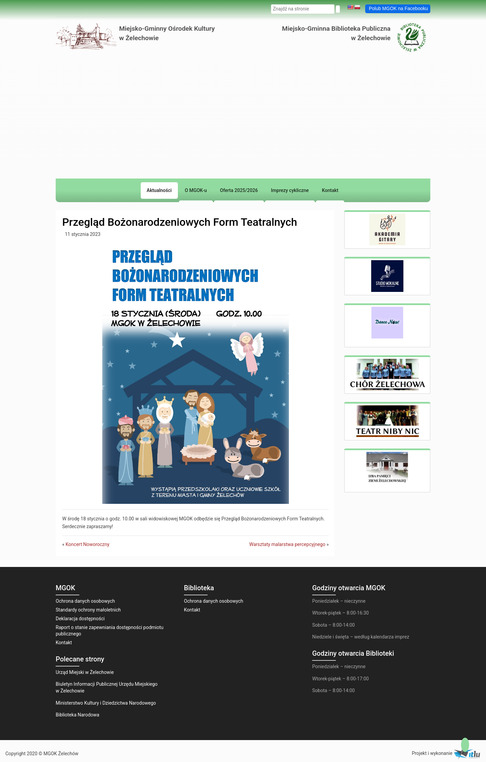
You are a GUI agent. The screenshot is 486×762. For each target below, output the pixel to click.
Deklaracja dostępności (80, 618)
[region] (243, 158)
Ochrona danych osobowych (85, 601)
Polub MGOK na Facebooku (398, 8)
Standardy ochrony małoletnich (88, 610)
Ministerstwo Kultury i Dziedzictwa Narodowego (106, 703)
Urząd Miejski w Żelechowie (85, 672)
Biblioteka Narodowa (77, 714)
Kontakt (64, 642)
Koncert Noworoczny (87, 544)
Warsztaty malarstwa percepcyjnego (287, 544)
